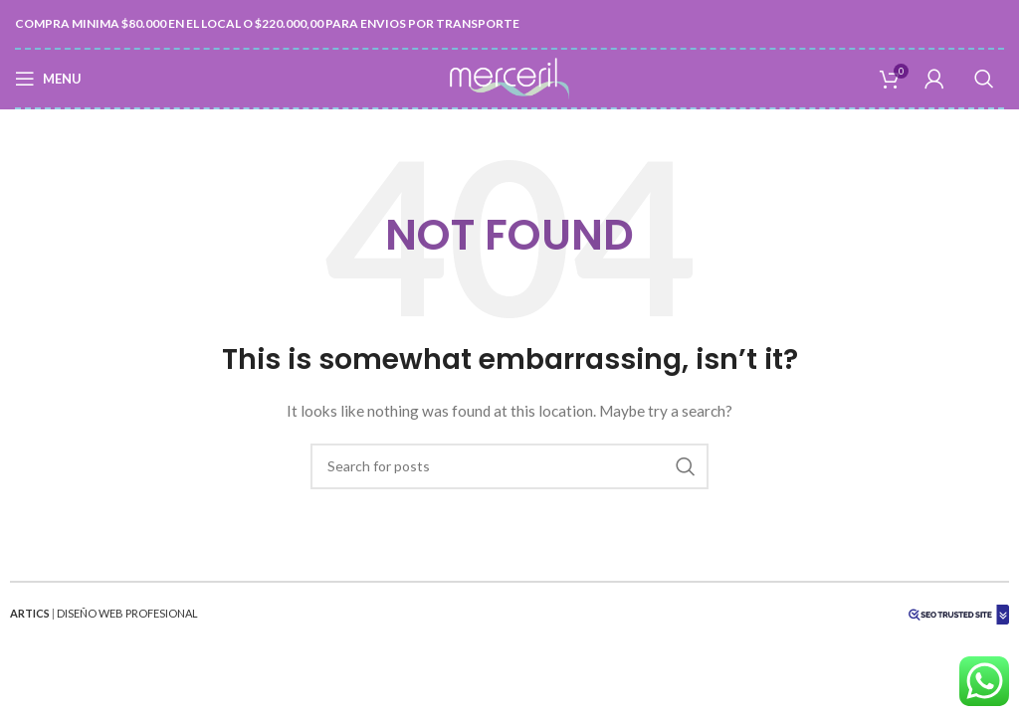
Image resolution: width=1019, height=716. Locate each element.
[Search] (984, 78)
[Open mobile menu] (48, 78)
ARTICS (30, 613)
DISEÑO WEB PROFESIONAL (127, 613)
